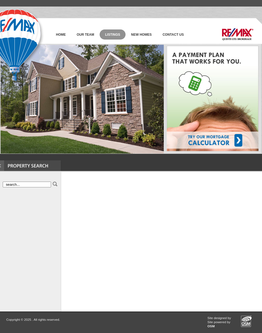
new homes (141, 35)
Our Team (85, 35)
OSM (211, 326)
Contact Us (173, 35)
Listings (112, 35)
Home (61, 35)
